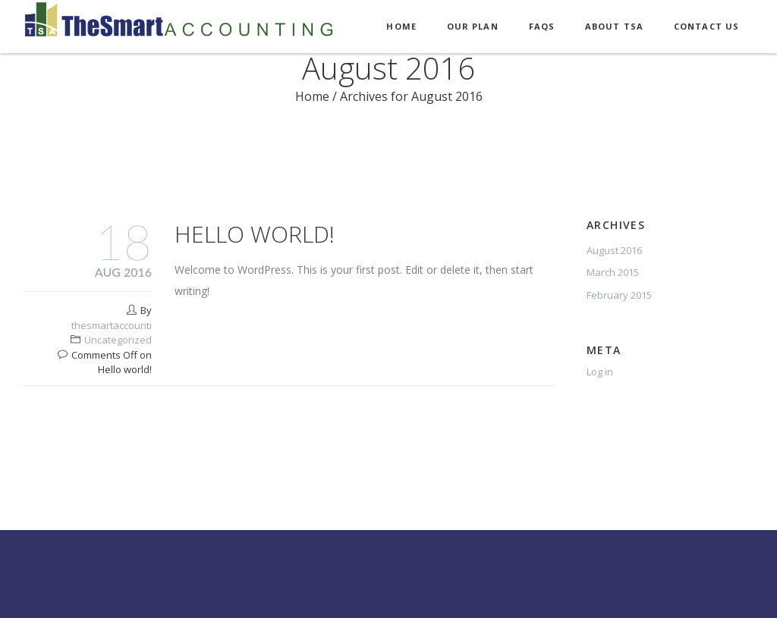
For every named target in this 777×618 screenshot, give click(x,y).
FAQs (542, 26)
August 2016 (614, 250)
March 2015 (613, 272)
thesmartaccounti (111, 325)
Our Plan (473, 26)
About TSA (614, 26)
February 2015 (619, 295)
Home (401, 26)
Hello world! (255, 233)
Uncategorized (118, 340)
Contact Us (706, 26)
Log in (600, 371)
